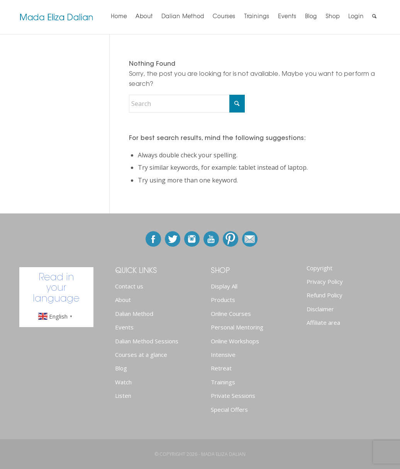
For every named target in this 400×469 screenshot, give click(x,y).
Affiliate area (323, 322)
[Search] (374, 17)
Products (223, 300)
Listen (123, 395)
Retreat (221, 368)
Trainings (223, 382)
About (123, 300)
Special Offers (229, 409)
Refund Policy (324, 295)
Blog (121, 368)
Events (124, 327)
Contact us (129, 286)
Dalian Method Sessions (146, 341)
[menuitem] (119, 17)
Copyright (319, 268)
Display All (224, 286)
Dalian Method (134, 313)
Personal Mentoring (237, 327)
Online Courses (231, 313)
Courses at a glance (141, 354)
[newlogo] (56, 17)
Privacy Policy (325, 281)
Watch (123, 382)
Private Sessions (233, 395)
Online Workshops (235, 341)
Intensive (223, 354)
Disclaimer (320, 309)
